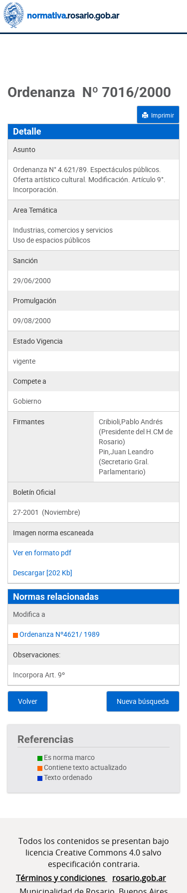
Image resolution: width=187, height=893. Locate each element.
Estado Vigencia (38, 341)
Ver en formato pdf (42, 552)
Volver (27, 701)
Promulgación (34, 300)
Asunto (24, 149)
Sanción (25, 260)
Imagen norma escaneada (53, 532)
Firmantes (28, 421)
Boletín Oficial (34, 492)
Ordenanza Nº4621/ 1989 (59, 634)
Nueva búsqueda (143, 701)
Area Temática (35, 210)
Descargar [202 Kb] (42, 572)
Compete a (29, 381)
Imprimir (158, 115)
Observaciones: (36, 654)
